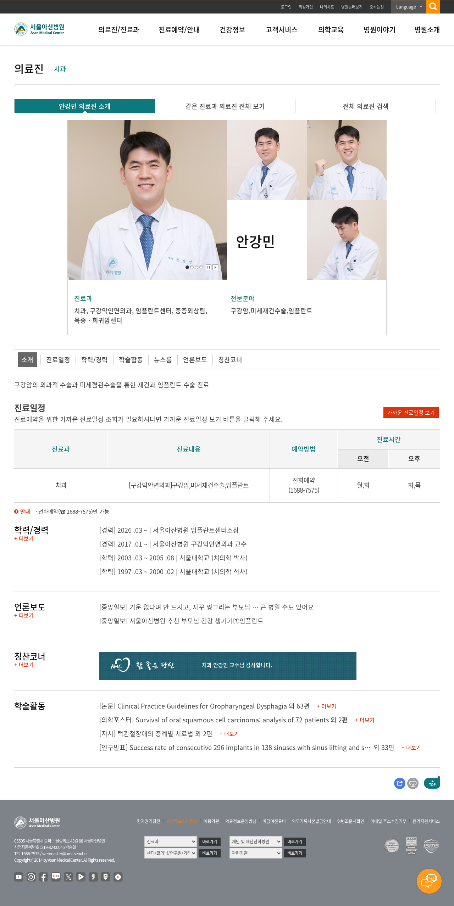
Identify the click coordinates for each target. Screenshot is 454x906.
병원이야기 (379, 29)
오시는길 (377, 7)
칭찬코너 (230, 359)
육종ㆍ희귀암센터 (98, 320)
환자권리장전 (148, 821)
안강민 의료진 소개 (85, 106)
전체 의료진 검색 (366, 106)
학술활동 (131, 359)
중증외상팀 (190, 310)
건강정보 (232, 29)
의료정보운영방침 (240, 821)
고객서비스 (282, 29)
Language (406, 7)
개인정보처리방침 (182, 821)
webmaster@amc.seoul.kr (64, 853)
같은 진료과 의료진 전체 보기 (225, 106)
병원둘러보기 (351, 7)
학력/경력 (94, 359)
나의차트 (327, 7)
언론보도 (195, 359)
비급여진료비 (274, 821)
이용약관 (211, 821)
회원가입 (306, 7)
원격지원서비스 (426, 821)
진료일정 (58, 359)
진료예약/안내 (179, 29)
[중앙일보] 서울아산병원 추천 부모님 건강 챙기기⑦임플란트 (181, 621)
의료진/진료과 (118, 29)
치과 (80, 310)
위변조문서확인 (350, 821)
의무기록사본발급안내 (311, 821)
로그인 (286, 7)
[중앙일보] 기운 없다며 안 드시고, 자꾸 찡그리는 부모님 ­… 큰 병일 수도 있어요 (206, 607)
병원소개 (427, 29)
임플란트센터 (153, 310)
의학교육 (331, 29)
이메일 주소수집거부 (388, 821)
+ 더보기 (24, 538)
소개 (27, 359)
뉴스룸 (163, 359)
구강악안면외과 (111, 310)
